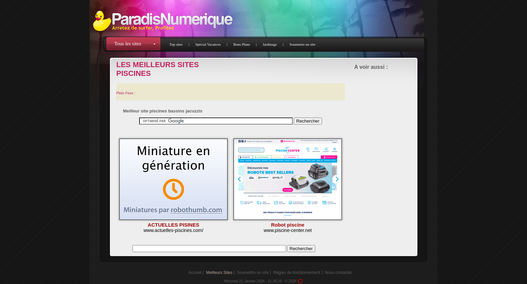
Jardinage (269, 44)
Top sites (176, 44)
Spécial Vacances (208, 44)
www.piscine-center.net (288, 230)
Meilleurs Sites (219, 272)
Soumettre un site (302, 44)
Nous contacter (338, 272)
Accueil (195, 272)
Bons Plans (242, 44)
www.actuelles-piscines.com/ (173, 230)
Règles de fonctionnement (296, 272)
